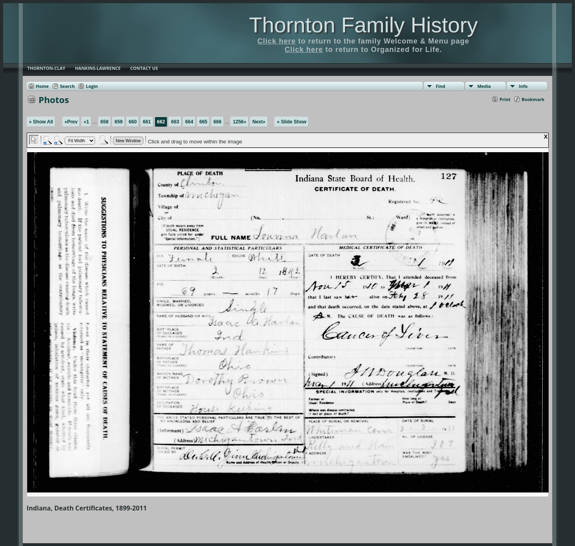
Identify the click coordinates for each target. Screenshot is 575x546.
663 (175, 122)
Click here (277, 41)
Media (484, 86)
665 (203, 122)
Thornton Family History (363, 25)
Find (440, 86)
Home (42, 86)
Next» (259, 122)
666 (218, 122)
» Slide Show (291, 122)
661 (147, 122)
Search (67, 86)
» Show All (41, 122)
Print (505, 99)
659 (119, 122)
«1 (86, 122)
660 (133, 122)
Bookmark (532, 99)
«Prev (71, 122)
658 (105, 122)
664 (189, 122)
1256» (239, 122)
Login (92, 86)
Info (523, 86)
